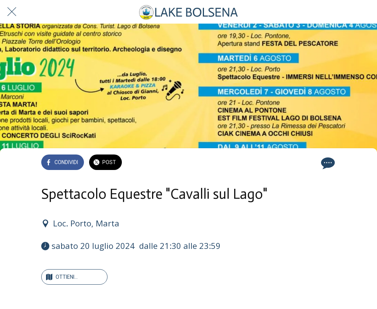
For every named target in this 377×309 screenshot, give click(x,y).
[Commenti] (327, 163)
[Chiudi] (11, 11)
